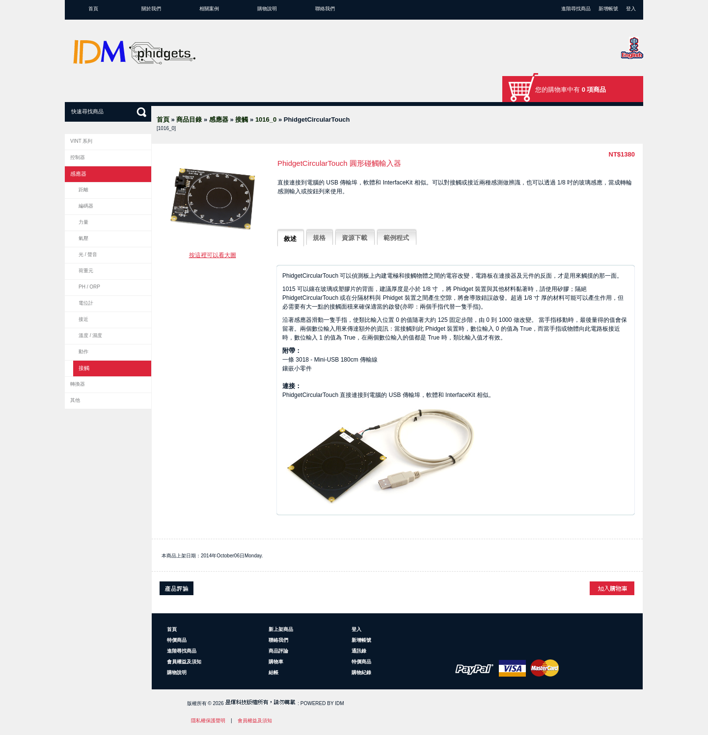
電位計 (86, 303)
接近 (83, 319)
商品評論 (278, 651)
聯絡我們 (325, 8)
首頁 (93, 8)
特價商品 (177, 640)
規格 (319, 237)
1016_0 (265, 119)
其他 (75, 400)
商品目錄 (189, 119)
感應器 (218, 119)
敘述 (290, 238)
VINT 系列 (81, 141)
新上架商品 (281, 629)
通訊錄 (359, 651)
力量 (83, 222)
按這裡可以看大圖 (212, 255)
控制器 (77, 157)
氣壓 (83, 238)
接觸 (241, 119)
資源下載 (354, 237)
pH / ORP (89, 286)
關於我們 (151, 8)
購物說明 (267, 8)
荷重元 (86, 270)
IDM (339, 703)
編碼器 (86, 206)
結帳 (273, 672)
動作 (83, 351)
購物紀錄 (361, 672)
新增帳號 (608, 8)
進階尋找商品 (576, 8)
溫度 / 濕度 (90, 335)
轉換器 (77, 384)
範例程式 (396, 237)
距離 (83, 189)
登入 (631, 8)
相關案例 (209, 8)
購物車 (276, 661)
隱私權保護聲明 (208, 720)
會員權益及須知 (184, 661)
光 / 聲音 (88, 254)
